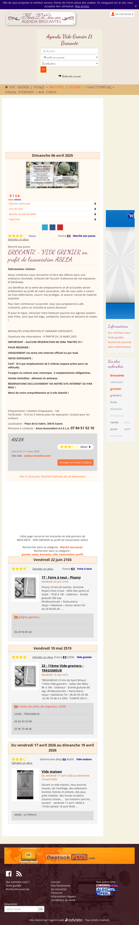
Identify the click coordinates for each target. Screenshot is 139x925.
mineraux (116, 409)
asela (35, 554)
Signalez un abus (18, 239)
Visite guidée (115, 337)
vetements (116, 435)
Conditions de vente (63, 900)
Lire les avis (16, 208)
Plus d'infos (82, 6)
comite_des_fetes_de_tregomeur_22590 (42, 706)
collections (116, 382)
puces (113, 429)
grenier (26, 554)
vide (55, 554)
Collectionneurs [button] (100, 87)
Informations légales (63, 896)
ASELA (18, 439)
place (127, 422)
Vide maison (84, 759)
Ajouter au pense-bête (22, 214)
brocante (45, 554)
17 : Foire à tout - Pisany (61, 577)
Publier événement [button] (21, 92)
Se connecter (59, 889)
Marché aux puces (84, 236)
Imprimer (14, 219)
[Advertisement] (52, 126)
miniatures (116, 415)
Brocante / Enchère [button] (66, 87)
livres (113, 402)
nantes (114, 422)
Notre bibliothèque (119, 347)
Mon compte (48, 92)
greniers (116, 395)
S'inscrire (56, 893)
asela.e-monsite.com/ (37, 455)
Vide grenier (84, 657)
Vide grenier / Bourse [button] (28, 87)
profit (79, 554)
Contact (55, 882)
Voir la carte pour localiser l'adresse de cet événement (52, 476)
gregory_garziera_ (29, 617)
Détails (32, 236)
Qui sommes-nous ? (120, 332)
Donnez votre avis (19, 203)
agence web (57, 920)
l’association (67, 554)
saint (127, 429)
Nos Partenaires (60, 885)
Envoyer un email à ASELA (75, 462)
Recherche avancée (69, 76)
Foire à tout (84, 568)
